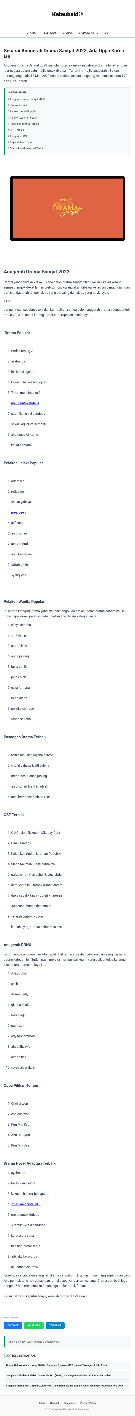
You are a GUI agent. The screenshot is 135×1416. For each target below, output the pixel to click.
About (42, 1402)
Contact (54, 1402)
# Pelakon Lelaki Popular (22, 111)
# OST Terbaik (16, 129)
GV (106, 32)
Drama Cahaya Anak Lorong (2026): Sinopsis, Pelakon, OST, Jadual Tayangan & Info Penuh (57, 1365)
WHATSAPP (34, 1325)
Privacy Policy (88, 1402)
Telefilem (49, 32)
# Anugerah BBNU (18, 136)
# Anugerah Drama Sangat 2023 (26, 99)
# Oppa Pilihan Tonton (20, 142)
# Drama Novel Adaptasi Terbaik (26, 148)
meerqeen (18, 512)
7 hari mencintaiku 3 (25, 1204)
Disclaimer (70, 1402)
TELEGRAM (55, 1325)
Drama (67, 32)
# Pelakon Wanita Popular (22, 117)
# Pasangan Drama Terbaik (23, 123)
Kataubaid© (67, 14)
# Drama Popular (18, 105)
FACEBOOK (13, 1325)
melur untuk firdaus (25, 403)
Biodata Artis (88, 32)
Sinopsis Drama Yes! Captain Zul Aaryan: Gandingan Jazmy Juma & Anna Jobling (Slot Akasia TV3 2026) (65, 1385)
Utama (31, 32)
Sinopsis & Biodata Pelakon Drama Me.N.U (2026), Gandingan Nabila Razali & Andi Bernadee (58, 1375)
